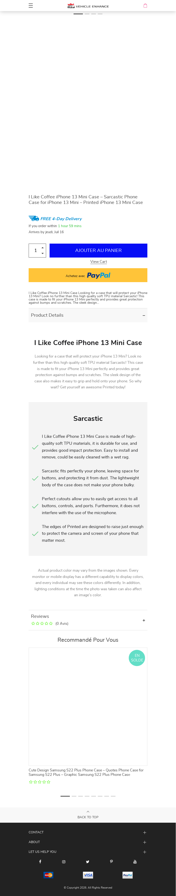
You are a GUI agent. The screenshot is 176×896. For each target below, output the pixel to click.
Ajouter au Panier (98, 250)
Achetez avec (88, 275)
